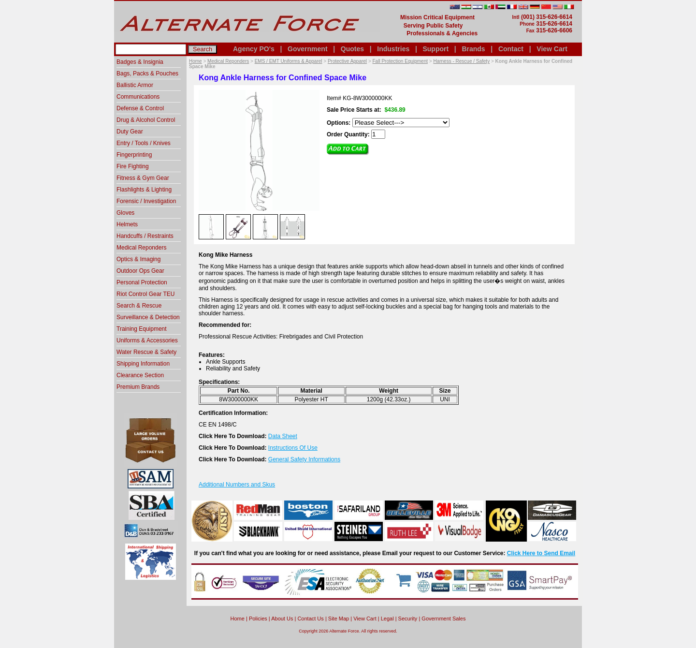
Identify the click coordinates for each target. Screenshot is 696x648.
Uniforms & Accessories (147, 340)
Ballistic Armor (134, 85)
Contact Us (310, 618)
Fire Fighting (132, 166)
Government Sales (443, 618)
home (238, 618)
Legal (387, 618)
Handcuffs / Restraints (145, 236)
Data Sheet (282, 436)
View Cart (551, 49)
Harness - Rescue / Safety (461, 61)
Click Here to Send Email (541, 553)
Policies (258, 618)
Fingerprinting (134, 154)
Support (435, 49)
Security (408, 618)
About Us (282, 618)
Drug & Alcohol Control (145, 120)
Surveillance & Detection (148, 317)
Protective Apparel (347, 61)
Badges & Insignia (139, 62)
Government (307, 49)
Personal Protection (141, 282)
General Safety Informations (304, 459)
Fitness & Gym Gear (142, 178)
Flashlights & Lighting (144, 189)
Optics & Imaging (138, 259)
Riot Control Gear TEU (145, 294)
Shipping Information (143, 363)
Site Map (338, 618)
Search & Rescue (138, 305)
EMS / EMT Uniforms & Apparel (288, 61)
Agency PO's (254, 49)
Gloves (125, 212)
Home (195, 61)
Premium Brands (138, 386)
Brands (473, 49)
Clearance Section (140, 375)
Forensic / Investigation (146, 201)
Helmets (127, 224)
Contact (510, 49)
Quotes (352, 49)
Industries (393, 49)
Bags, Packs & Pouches (147, 73)
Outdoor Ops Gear (140, 270)
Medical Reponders (228, 61)
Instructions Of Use (293, 447)
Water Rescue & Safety (146, 352)
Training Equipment (141, 328)
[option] (211, 226)
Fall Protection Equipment (400, 61)
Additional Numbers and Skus (237, 484)
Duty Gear (129, 131)
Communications (138, 96)
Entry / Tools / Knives (143, 143)
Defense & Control (140, 108)
